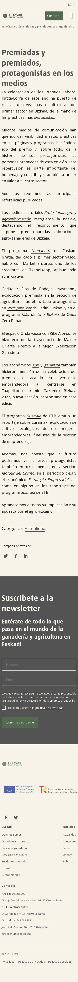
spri (35, 364)
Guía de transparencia (16, 841)
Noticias (14, 26)
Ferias (67, 848)
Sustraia (34, 415)
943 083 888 (16, 920)
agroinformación (16, 218)
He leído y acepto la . (36, 708)
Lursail (6, 868)
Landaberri (40, 250)
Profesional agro (58, 212)
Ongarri (67, 855)
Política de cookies (60, 961)
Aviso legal (8, 961)
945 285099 (13, 894)
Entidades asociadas (15, 861)
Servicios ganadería (14, 848)
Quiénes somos (12, 834)
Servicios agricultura (14, 855)
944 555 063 (15, 907)
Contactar (54, 16)
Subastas (69, 861)
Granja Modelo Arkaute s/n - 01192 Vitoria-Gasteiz (33, 900)
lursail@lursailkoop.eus (16, 934)
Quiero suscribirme (20, 722)
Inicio (5, 26)
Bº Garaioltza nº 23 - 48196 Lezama (23, 914)
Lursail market (11, 875)
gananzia (52, 364)
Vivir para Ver (19, 307)
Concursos (69, 841)
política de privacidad (49, 708)
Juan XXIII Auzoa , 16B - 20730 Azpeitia (25, 927)
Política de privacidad (31, 961)
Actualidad (35, 528)
